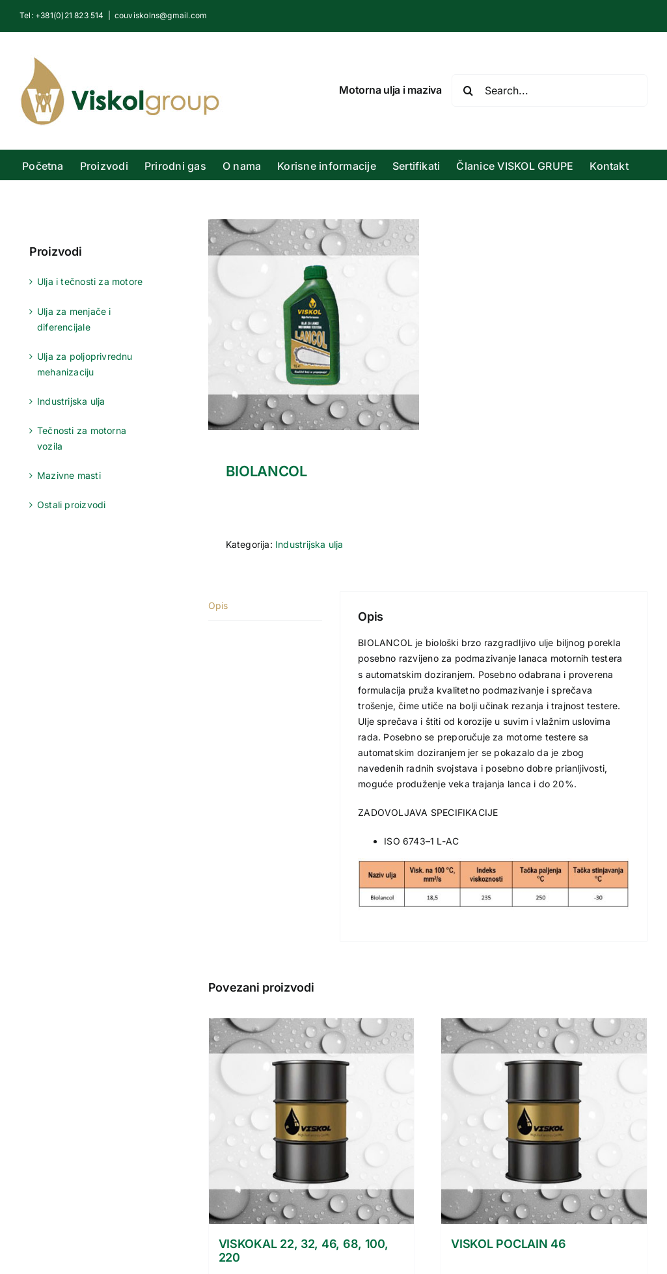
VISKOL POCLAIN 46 (508, 1244)
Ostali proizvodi (71, 504)
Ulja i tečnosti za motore (90, 281)
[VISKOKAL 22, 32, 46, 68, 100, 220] (312, 1121)
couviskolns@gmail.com (161, 15)
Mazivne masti (69, 475)
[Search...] (549, 90)
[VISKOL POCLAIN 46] (544, 1121)
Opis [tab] (218, 605)
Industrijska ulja (309, 544)
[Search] (468, 90)
